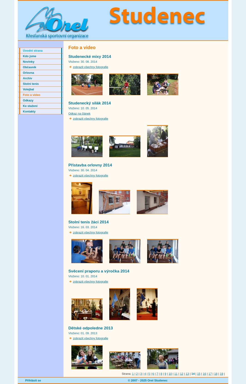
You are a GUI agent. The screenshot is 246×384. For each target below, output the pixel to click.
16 (204, 373)
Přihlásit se (33, 380)
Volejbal (28, 89)
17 (210, 373)
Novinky (28, 61)
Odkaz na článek (79, 113)
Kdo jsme (29, 56)
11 (176, 373)
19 (221, 373)
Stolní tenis (31, 84)
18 (215, 373)
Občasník (29, 67)
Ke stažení (30, 106)
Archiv (27, 78)
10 (170, 373)
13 (187, 373)
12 (181, 373)
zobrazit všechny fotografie (90, 67)
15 (198, 373)
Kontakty (29, 111)
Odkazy (28, 100)
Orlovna (28, 72)
